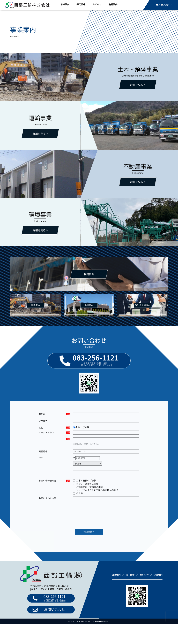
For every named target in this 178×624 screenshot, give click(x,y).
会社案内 (113, 4)
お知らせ (97, 4)
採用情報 (81, 4)
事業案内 (65, 4)
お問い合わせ (164, 5)
